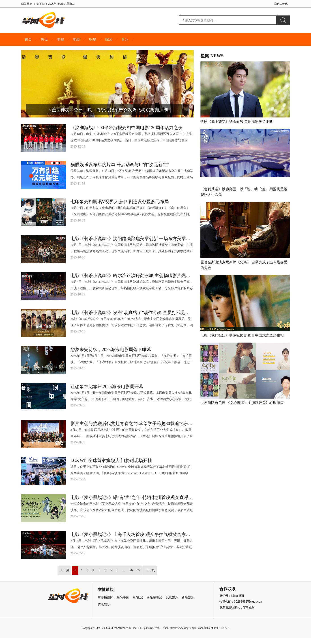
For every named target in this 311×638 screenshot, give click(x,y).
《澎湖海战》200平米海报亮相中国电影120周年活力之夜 (126, 127)
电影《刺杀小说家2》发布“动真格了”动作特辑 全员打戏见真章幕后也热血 (132, 312)
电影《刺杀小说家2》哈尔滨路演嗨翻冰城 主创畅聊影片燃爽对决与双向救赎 (132, 275)
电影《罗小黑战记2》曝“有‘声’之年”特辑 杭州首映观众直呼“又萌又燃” (132, 497)
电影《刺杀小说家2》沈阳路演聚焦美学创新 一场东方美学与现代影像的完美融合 (132, 238)
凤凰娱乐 (172, 597)
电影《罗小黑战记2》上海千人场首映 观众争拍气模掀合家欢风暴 (132, 534)
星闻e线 (138, 597)
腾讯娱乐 (104, 604)
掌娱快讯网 (105, 597)
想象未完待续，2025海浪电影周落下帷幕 (111, 349)
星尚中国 (123, 597)
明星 (92, 39)
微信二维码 (281, 3)
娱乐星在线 (154, 597)
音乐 (125, 39)
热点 (44, 39)
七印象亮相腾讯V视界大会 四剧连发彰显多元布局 (120, 201)
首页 (28, 39)
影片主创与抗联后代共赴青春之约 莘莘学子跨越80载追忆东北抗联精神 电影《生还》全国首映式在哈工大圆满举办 (132, 423)
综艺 (108, 39)
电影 (76, 39)
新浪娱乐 (188, 597)
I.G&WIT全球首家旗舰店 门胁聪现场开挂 (111, 460)
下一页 (150, 570)
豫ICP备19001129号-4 (216, 627)
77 (138, 570)
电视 (60, 39)
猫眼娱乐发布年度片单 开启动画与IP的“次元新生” (120, 164)
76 (131, 570)
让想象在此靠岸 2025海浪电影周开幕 (107, 386)
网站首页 (26, 3)
